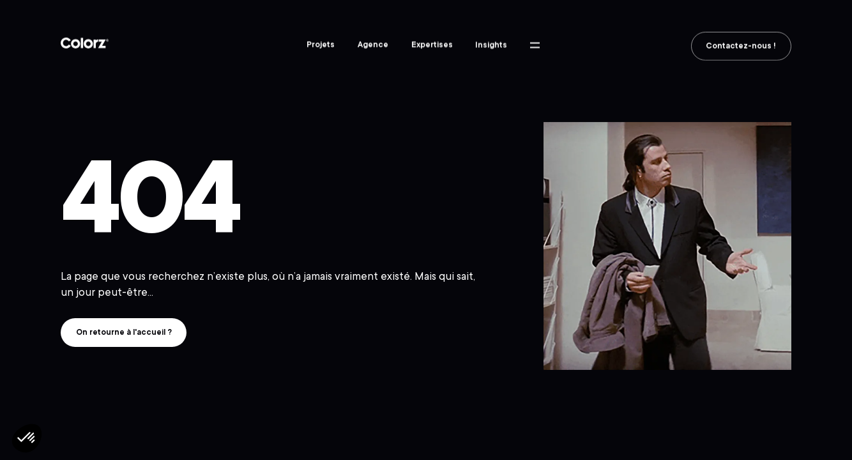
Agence (373, 44)
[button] (26, 438)
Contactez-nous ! (741, 47)
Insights (491, 46)
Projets (321, 44)
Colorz (85, 43)
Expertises (432, 45)
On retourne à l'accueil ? (124, 332)
